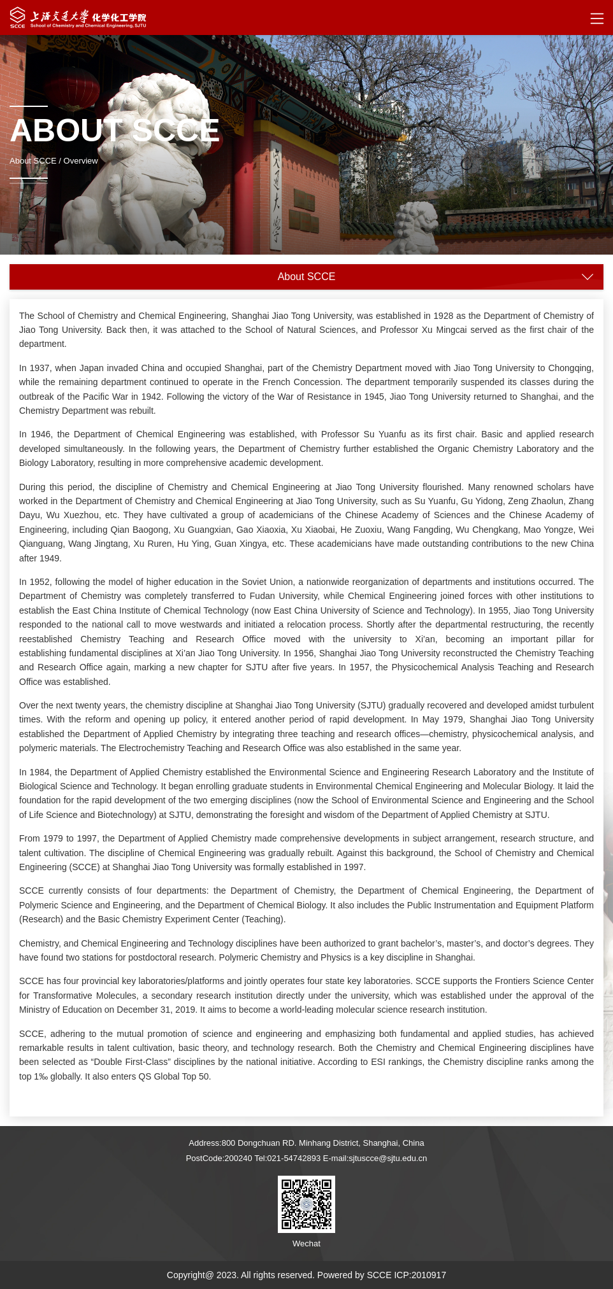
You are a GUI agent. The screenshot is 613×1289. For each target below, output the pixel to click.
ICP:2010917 (420, 1275)
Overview (81, 161)
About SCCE (33, 161)
